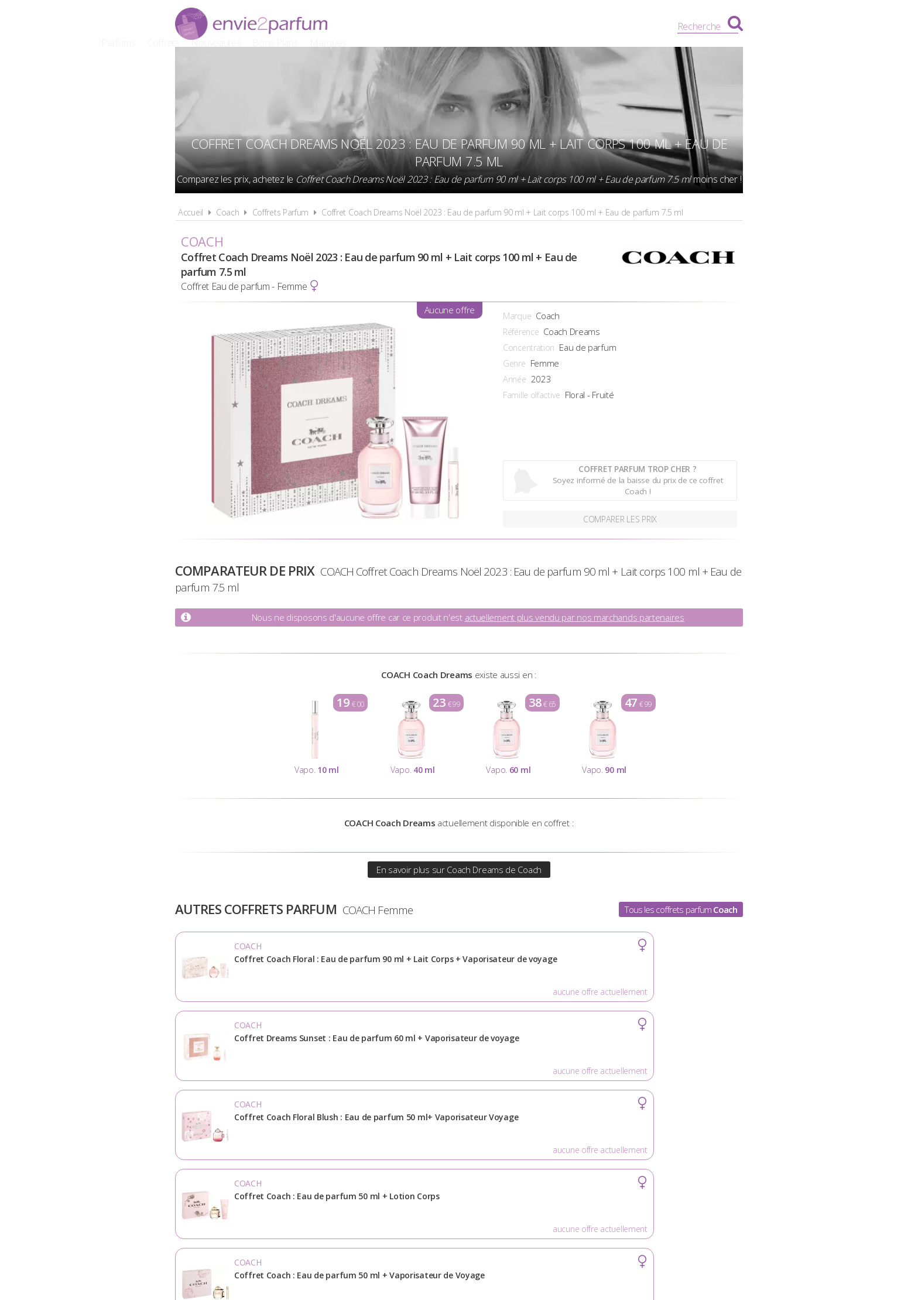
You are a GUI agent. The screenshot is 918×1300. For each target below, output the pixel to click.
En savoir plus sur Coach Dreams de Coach (459, 869)
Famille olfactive (531, 395)
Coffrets (442, 26)
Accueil (190, 212)
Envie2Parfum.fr (251, 25)
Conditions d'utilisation (427, 1135)
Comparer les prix (620, 518)
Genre (514, 363)
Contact (650, 1135)
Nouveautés (495, 26)
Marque (517, 315)
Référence (521, 331)
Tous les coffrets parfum (681, 909)
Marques (606, 26)
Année (514, 379)
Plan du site (585, 1135)
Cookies (520, 1135)
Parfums (398, 26)
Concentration (528, 347)
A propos (330, 1135)
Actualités (267, 1135)
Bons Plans (554, 26)
